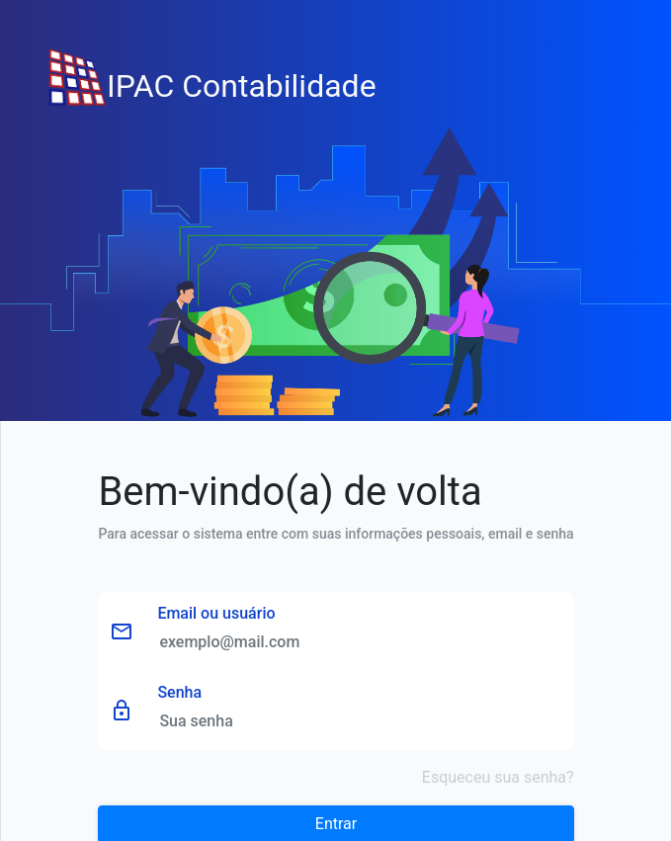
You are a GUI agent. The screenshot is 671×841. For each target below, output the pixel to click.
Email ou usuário (216, 613)
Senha (179, 692)
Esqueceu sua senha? (498, 777)
